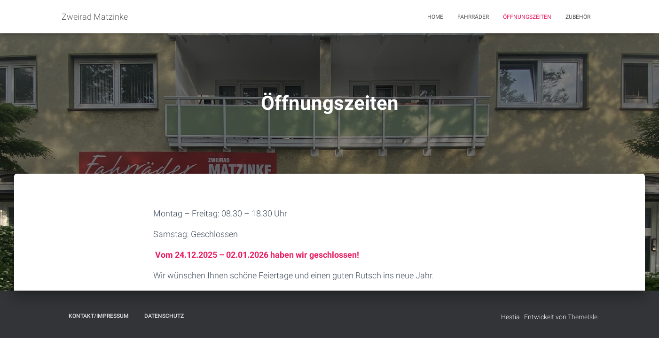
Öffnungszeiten (527, 17)
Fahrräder (473, 17)
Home (435, 17)
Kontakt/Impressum (99, 316)
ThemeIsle (582, 317)
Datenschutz (164, 316)
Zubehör (577, 17)
